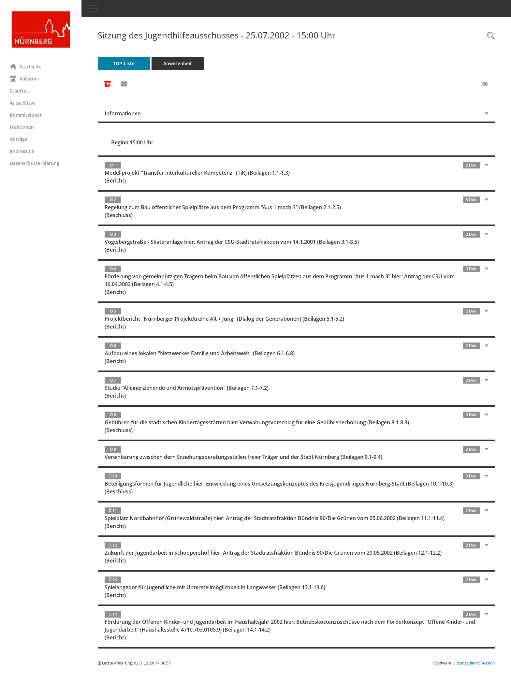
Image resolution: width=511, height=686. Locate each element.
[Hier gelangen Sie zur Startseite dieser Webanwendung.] (40, 29)
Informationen (123, 113)
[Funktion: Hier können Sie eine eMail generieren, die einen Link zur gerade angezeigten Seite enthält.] (124, 84)
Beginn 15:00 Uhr (132, 142)
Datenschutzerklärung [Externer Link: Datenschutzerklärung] (34, 163)
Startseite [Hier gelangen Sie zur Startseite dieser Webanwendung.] (25, 66)
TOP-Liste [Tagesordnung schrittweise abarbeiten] (124, 63)
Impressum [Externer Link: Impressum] (22, 151)
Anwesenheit (177, 63)
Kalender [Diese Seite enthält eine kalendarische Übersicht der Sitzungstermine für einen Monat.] (24, 78)
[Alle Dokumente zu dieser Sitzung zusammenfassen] (107, 84)
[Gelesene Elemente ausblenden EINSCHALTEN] (485, 84)
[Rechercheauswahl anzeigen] (489, 36)
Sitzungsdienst (474, 663)
